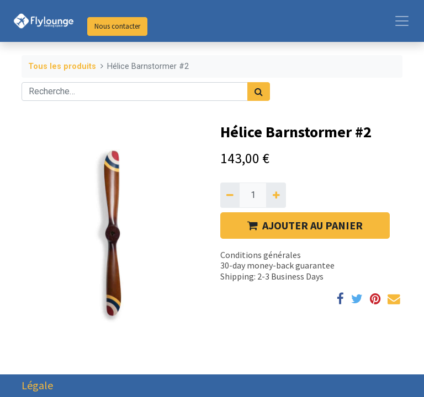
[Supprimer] (230, 195)
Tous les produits (62, 66)
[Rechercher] (258, 91)
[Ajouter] (275, 195)
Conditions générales (260, 254)
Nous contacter (117, 26)
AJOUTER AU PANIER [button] (305, 225)
